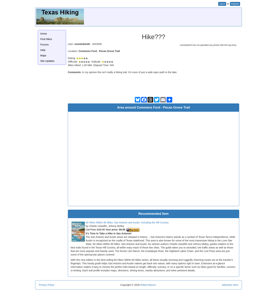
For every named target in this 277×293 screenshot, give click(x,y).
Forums (44, 44)
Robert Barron (148, 284)
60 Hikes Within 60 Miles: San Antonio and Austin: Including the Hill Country (127, 222)
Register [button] (235, 4)
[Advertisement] (176, 16)
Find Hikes (46, 39)
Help (42, 50)
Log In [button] (222, 4)
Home (43, 33)
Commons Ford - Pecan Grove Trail (99, 51)
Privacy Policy (46, 284)
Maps (43, 55)
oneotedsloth (82, 44)
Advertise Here (230, 284)
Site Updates (47, 61)
